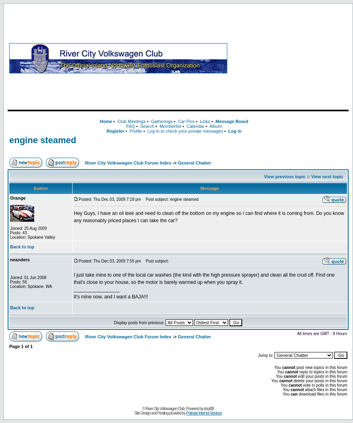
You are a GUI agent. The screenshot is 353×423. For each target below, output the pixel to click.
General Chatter (194, 162)
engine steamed (42, 140)
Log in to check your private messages (185, 131)
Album (216, 126)
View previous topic (284, 176)
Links (205, 121)
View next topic (327, 176)
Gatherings (162, 121)
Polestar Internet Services (204, 413)
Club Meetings (131, 121)
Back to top (22, 246)
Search (147, 126)
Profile (136, 131)
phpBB (209, 408)
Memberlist (170, 126)
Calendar (196, 126)
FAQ (130, 126)
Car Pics (186, 121)
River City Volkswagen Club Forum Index (128, 162)
